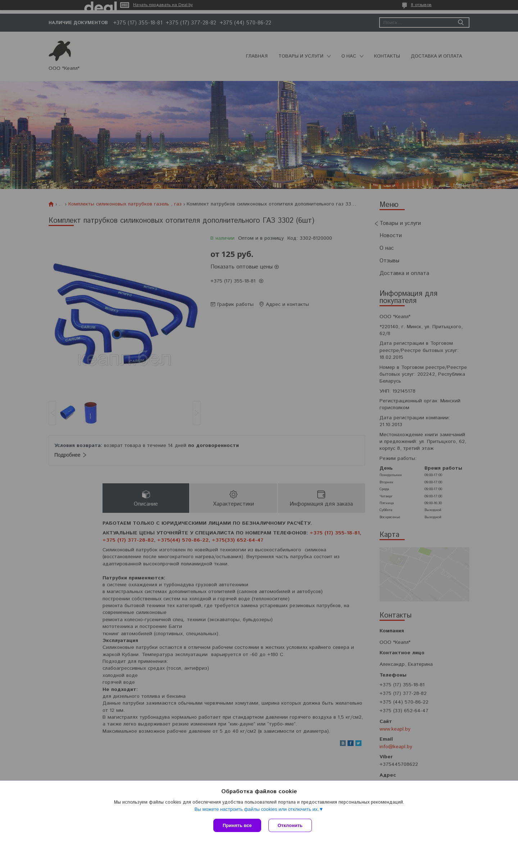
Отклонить (290, 825)
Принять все (237, 825)
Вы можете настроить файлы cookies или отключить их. (256, 809)
